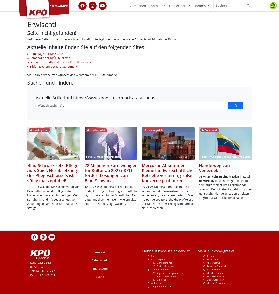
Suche (100, 277)
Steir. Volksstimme (166, 276)
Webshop (156, 283)
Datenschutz (100, 260)
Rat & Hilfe (212, 259)
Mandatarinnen (165, 262)
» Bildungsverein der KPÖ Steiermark (52, 66)
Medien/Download (160, 269)
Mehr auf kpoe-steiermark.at (166, 251)
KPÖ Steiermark (175, 6)
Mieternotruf (213, 262)
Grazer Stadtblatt (215, 279)
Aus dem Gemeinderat (218, 266)
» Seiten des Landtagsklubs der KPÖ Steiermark (59, 62)
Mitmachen (137, 6)
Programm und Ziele (161, 286)
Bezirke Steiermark (166, 266)
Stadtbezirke (213, 269)
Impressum (100, 268)
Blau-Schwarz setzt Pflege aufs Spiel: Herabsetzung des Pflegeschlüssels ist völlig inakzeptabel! (52, 173)
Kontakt (155, 6)
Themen (200, 6)
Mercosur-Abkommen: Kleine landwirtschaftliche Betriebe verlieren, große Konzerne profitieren (168, 173)
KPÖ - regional (158, 259)
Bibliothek (162, 279)
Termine (155, 256)
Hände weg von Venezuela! (214, 168)
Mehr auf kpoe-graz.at (216, 251)
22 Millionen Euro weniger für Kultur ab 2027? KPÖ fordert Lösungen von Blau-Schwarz (111, 173)
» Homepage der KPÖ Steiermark (49, 58)
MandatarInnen (215, 273)
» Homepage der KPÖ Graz (45, 54)
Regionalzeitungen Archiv (170, 273)
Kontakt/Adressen (216, 276)
